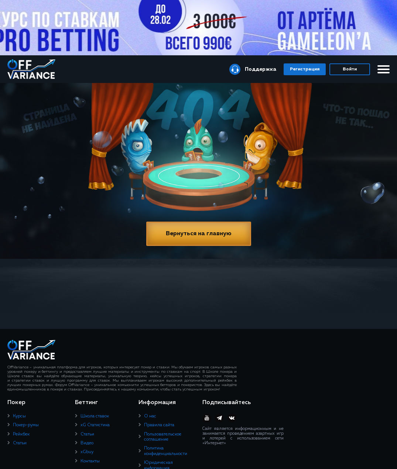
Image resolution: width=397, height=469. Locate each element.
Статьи (20, 443)
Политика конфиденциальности (165, 451)
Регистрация (304, 69)
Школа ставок (95, 416)
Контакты (90, 461)
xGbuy (87, 452)
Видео (87, 443)
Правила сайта (159, 425)
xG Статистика (95, 425)
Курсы (19, 416)
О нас (150, 416)
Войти (350, 69)
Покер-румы (26, 425)
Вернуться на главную (199, 234)
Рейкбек (21, 434)
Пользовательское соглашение (162, 437)
